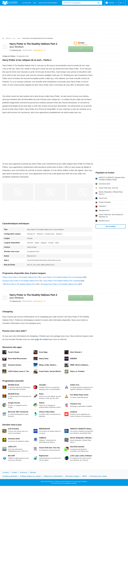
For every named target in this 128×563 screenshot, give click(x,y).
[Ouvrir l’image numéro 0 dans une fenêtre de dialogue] (17, 192)
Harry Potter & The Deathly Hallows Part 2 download (62, 281)
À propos (5, 472)
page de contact (42, 339)
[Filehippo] (9, 3)
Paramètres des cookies (98, 476)
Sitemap (33, 472)
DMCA (84, 476)
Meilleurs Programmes (48, 3)
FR (122, 3)
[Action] (18, 38)
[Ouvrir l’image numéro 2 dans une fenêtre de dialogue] (82, 192)
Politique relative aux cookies (30, 476)
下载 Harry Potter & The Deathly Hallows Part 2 (19, 284)
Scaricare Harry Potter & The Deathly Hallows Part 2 (21, 281)
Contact (14, 472)
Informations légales (72, 476)
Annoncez (23, 472)
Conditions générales (9, 476)
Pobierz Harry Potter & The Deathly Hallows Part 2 (20, 277)
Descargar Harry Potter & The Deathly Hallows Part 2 (59, 284)
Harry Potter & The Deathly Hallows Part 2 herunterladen (63, 277)
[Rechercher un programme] (98, 3)
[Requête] (82, 3)
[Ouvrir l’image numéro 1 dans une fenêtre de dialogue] (50, 192)
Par (15, 50)
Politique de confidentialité (53, 476)
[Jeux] (14, 38)
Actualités (26, 3)
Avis (34, 3)
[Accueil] (3, 38)
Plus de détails (111, 226)
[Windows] (8, 38)
